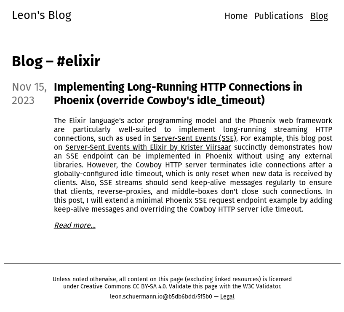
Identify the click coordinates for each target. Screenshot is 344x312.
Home (236, 16)
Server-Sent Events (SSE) (195, 138)
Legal (227, 296)
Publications (278, 16)
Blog (319, 16)
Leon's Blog (41, 15)
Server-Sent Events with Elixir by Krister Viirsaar (148, 147)
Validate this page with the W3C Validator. (225, 286)
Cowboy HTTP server (171, 165)
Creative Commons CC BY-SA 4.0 (123, 286)
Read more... (75, 225)
